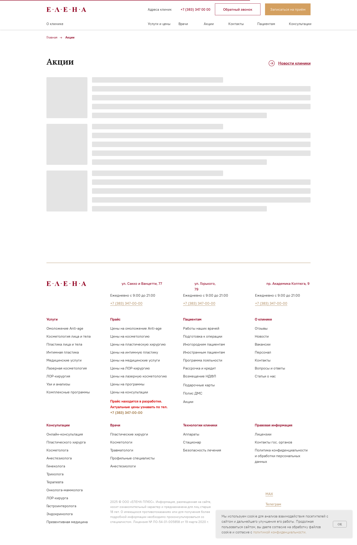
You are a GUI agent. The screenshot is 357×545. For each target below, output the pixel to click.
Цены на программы (127, 384)
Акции (209, 24)
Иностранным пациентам (204, 352)
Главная (51, 37)
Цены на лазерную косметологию (138, 376)
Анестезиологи (123, 466)
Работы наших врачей (201, 328)
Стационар (192, 442)
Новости (262, 336)
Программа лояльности (202, 360)
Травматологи (121, 450)
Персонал (263, 352)
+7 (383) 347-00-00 (126, 412)
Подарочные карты (199, 385)
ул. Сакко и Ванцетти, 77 (142, 283)
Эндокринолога (59, 514)
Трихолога (55, 474)
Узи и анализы (58, 384)
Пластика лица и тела (64, 344)
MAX (269, 494)
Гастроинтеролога (61, 506)
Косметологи (121, 442)
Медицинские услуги (64, 360)
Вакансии (262, 344)
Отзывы (261, 328)
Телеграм (273, 504)
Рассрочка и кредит (199, 368)
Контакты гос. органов (273, 442)
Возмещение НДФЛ (199, 376)
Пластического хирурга (66, 442)
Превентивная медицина (67, 522)
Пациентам (266, 24)
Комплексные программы (68, 392)
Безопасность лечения (202, 450)
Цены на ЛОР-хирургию (130, 368)
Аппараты (191, 434)
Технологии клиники (200, 425)
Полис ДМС (192, 393)
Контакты (236, 24)
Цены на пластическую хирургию (138, 344)
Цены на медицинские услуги (135, 360)
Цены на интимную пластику (134, 352)
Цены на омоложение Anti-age (136, 328)
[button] (237, 9)
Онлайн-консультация (64, 434)
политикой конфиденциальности (279, 532)
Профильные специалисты (132, 458)
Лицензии (263, 434)
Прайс (115, 319)
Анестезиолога (59, 458)
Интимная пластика (62, 352)
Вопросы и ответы (270, 368)
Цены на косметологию (130, 336)
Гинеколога (55, 466)
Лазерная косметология (66, 368)
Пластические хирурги (129, 434)
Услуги (52, 319)
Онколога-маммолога (64, 490)
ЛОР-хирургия (58, 376)
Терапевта (54, 482)
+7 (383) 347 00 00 (195, 9)
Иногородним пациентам (204, 344)
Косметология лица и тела (68, 336)
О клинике (54, 24)
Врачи (183, 24)
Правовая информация (273, 425)
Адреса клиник (160, 9)
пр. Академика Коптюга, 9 (288, 283)
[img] (110, 9)
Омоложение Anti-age (64, 328)
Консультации (300, 24)
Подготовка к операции (202, 336)
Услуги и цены (159, 24)
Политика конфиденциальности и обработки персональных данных (281, 456)
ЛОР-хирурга (57, 498)
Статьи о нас (265, 376)
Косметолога (57, 450)
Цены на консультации (129, 392)
